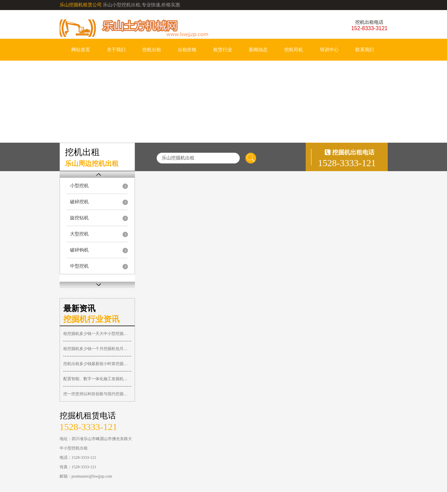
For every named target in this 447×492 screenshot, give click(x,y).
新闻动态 (258, 49)
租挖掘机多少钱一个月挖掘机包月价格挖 (97, 348)
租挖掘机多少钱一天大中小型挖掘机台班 (97, 333)
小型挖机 (79, 185)
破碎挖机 (79, 201)
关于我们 (116, 49)
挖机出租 (151, 49)
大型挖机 (79, 233)
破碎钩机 (79, 250)
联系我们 (364, 49)
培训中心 (329, 49)
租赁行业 (222, 49)
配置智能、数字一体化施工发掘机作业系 (97, 378)
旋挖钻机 (79, 217)
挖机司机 (293, 49)
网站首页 (80, 49)
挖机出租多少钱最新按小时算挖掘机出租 (97, 363)
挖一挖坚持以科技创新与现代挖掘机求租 (97, 394)
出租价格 (187, 49)
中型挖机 (79, 266)
